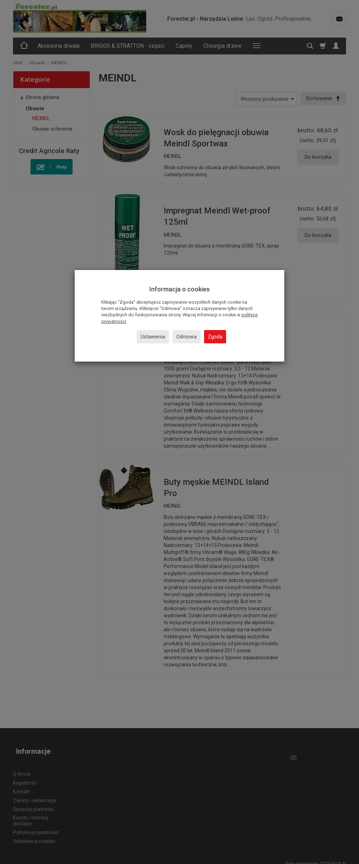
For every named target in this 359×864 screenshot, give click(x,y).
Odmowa (186, 336)
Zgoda (215, 336)
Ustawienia (153, 336)
